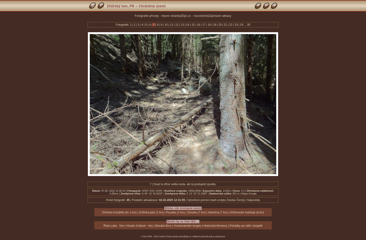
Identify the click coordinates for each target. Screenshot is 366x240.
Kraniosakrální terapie (187, 225)
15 (193, 24)
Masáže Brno (163, 225)
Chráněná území (152, 6)
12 (177, 24)
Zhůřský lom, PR (120, 6)
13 (182, 24)
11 (171, 24)
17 (203, 24)
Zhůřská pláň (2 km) (151, 212)
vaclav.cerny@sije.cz (182, 236)
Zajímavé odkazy (219, 16)
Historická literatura (215, 225)
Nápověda (253, 200)
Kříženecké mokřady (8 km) (247, 212)
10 (166, 24)
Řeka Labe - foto (114, 225)
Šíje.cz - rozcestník (194, 16)
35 (248, 24)
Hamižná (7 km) (218, 212)
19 (214, 24)
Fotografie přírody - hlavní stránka (158, 16)
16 (198, 24)
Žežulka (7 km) (196, 212)
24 (241, 24)
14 (187, 24)
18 (209, 24)
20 (220, 24)
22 (230, 24)
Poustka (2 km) (175, 212)
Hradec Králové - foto (139, 225)
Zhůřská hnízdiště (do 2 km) (119, 212)
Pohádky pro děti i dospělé (246, 225)
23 (236, 24)
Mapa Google (249, 193)
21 (225, 24)
